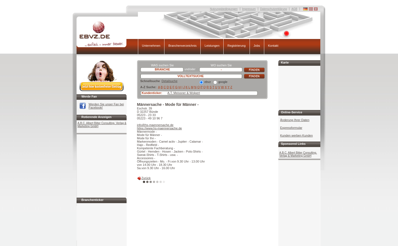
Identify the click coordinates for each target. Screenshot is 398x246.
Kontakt (273, 45)
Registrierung (236, 45)
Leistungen (212, 45)
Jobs (257, 45)
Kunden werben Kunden (296, 135)
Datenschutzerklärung (273, 9)
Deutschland (316, 9)
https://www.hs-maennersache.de (159, 128)
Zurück (146, 178)
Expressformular (291, 127)
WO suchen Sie (221, 65)
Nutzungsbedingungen (224, 9)
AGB (294, 9)
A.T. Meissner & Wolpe (182, 93)
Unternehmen (151, 45)
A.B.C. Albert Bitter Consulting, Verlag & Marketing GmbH (102, 125)
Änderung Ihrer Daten (295, 120)
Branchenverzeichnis (182, 45)
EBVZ (107, 34)
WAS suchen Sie (162, 65)
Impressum (249, 9)
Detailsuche (169, 81)
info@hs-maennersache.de (155, 125)
